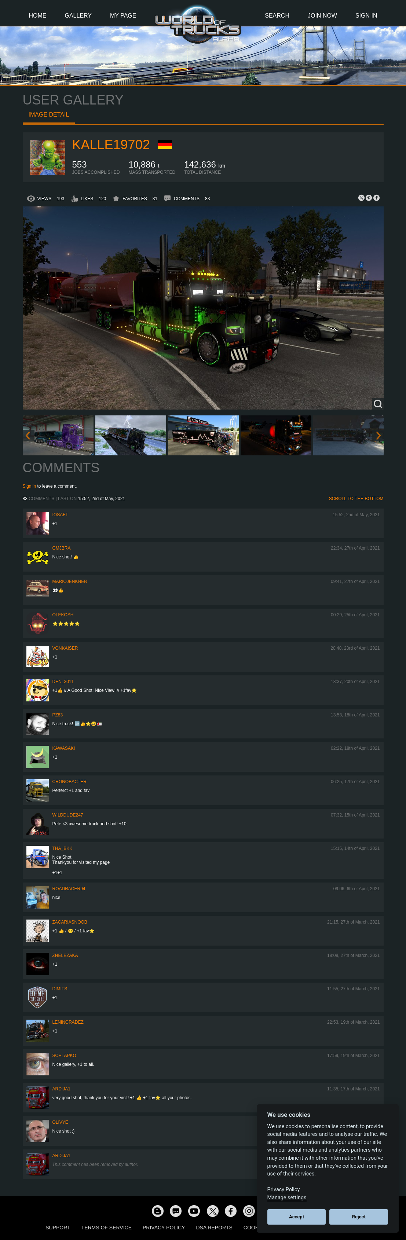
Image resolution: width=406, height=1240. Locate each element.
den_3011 (63, 681)
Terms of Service (106, 1227)
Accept (296, 1216)
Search (277, 15)
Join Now (322, 15)
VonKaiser (65, 648)
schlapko (64, 1055)
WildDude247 (67, 815)
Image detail (49, 114)
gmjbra (61, 548)
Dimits (59, 988)
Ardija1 (61, 1089)
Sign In (366, 15)
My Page (123, 15)
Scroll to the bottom (356, 498)
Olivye (60, 1122)
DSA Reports (214, 1227)
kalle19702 (111, 144)
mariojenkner (69, 581)
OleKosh (63, 614)
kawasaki (63, 748)
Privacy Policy (164, 1227)
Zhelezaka (65, 955)
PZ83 (57, 715)
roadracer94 (68, 888)
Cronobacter (69, 781)
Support (57, 1227)
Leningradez (68, 1022)
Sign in (29, 486)
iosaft (60, 514)
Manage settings (287, 1198)
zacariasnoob (69, 922)
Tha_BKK (62, 848)
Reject (359, 1216)
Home (38, 15)
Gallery (78, 15)
